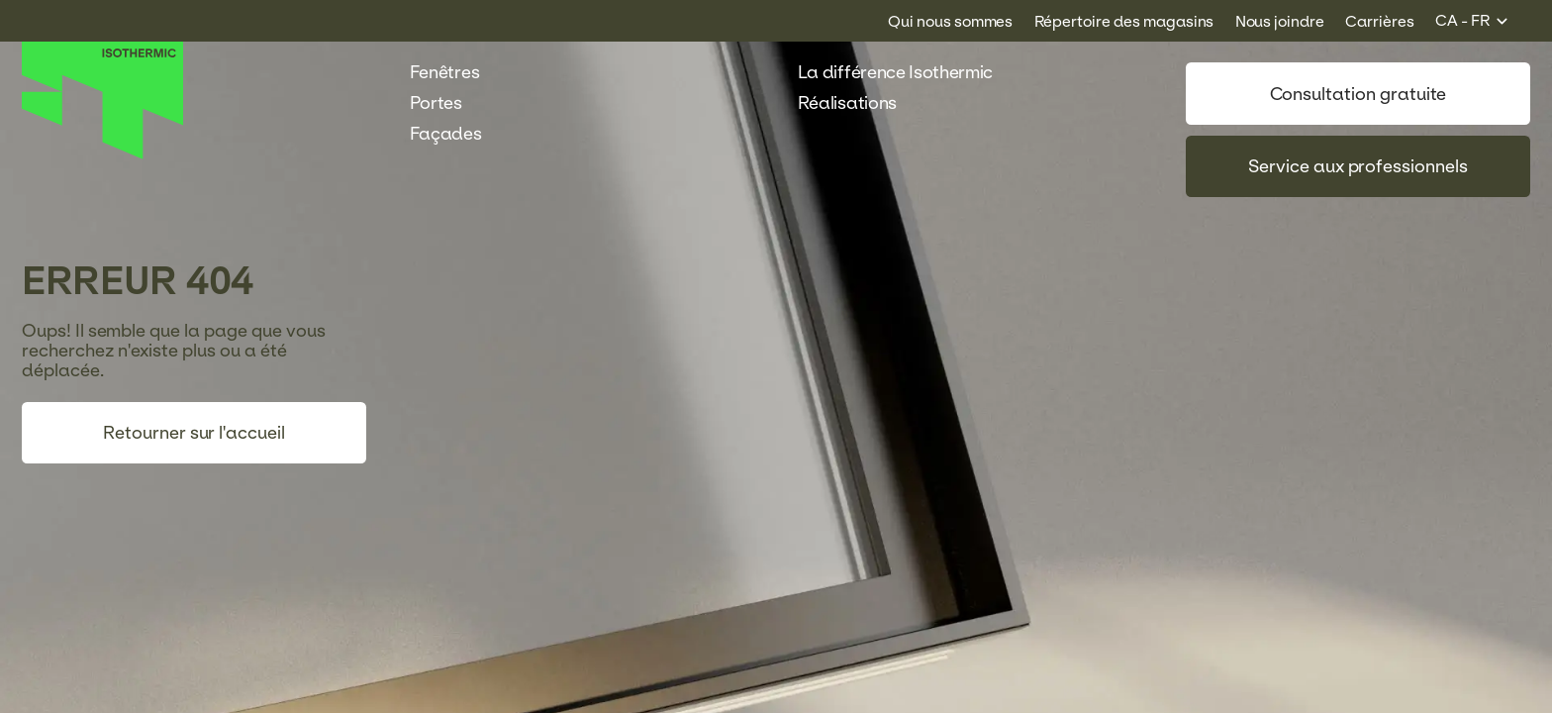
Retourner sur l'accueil (194, 433)
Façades (457, 134)
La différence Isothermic (895, 72)
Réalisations (858, 103)
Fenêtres (456, 72)
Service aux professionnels (1358, 166)
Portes (447, 103)
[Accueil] (103, 154)
